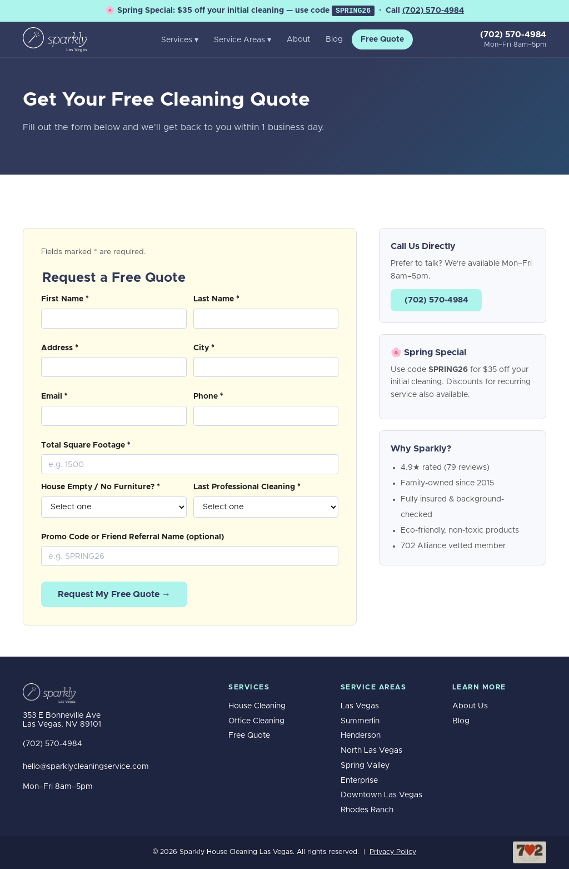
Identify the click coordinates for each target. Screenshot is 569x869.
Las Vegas (360, 706)
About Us (470, 706)
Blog (334, 39)
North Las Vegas (371, 750)
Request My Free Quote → (114, 594)
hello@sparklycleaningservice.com (86, 767)
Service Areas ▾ (242, 40)
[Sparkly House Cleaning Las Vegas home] (55, 39)
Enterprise (359, 780)
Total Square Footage (86, 445)
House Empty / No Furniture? (100, 487)
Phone (208, 396)
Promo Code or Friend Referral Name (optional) (132, 537)
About (298, 39)
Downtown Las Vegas (381, 795)
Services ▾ (179, 40)
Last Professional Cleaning (247, 487)
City (203, 348)
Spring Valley (365, 765)
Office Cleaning (256, 721)
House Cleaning (257, 706)
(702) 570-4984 (433, 10)
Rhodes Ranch (367, 810)
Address (59, 348)
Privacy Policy (393, 852)
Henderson (361, 735)
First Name (65, 299)
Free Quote (382, 39)
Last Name (216, 299)
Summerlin (360, 721)
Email (54, 396)
